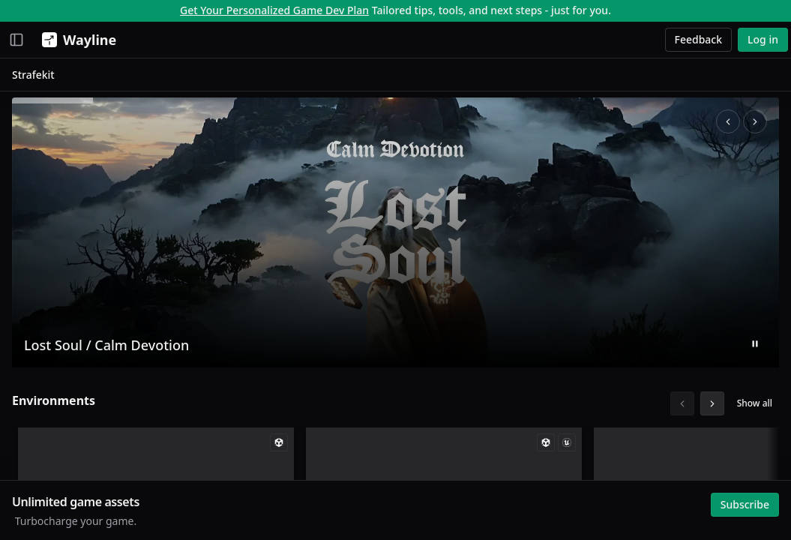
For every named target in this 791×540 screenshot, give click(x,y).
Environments (225, 403)
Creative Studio (56, 115)
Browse (30, 266)
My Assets (43, 211)
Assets (34, 93)
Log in (763, 39)
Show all (751, 406)
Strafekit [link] (205, 77)
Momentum (47, 71)
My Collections (54, 233)
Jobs (28, 137)
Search (35, 287)
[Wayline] (76, 39)
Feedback (699, 39)
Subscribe (741, 501)
